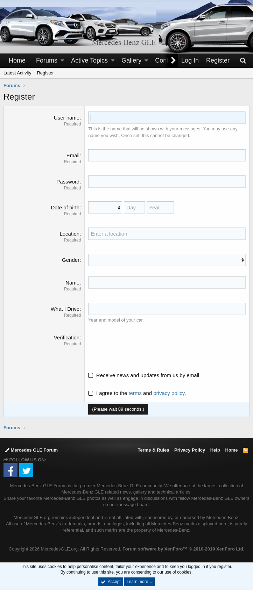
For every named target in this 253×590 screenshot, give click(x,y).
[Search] (243, 60)
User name (66, 118)
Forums (46, 60)
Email (73, 155)
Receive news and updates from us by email (147, 375)
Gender (70, 260)
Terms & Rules (153, 450)
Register (45, 72)
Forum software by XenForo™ (183, 549)
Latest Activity (17, 72)
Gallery (131, 60)
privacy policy (168, 393)
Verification (66, 337)
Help (215, 450)
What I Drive (65, 309)
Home (17, 60)
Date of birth (65, 207)
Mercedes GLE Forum (31, 450)
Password (67, 182)
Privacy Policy (189, 450)
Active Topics (89, 60)
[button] (62, 60)
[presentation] (141, 347)
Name (72, 283)
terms (135, 393)
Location (69, 234)
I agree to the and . (137, 393)
